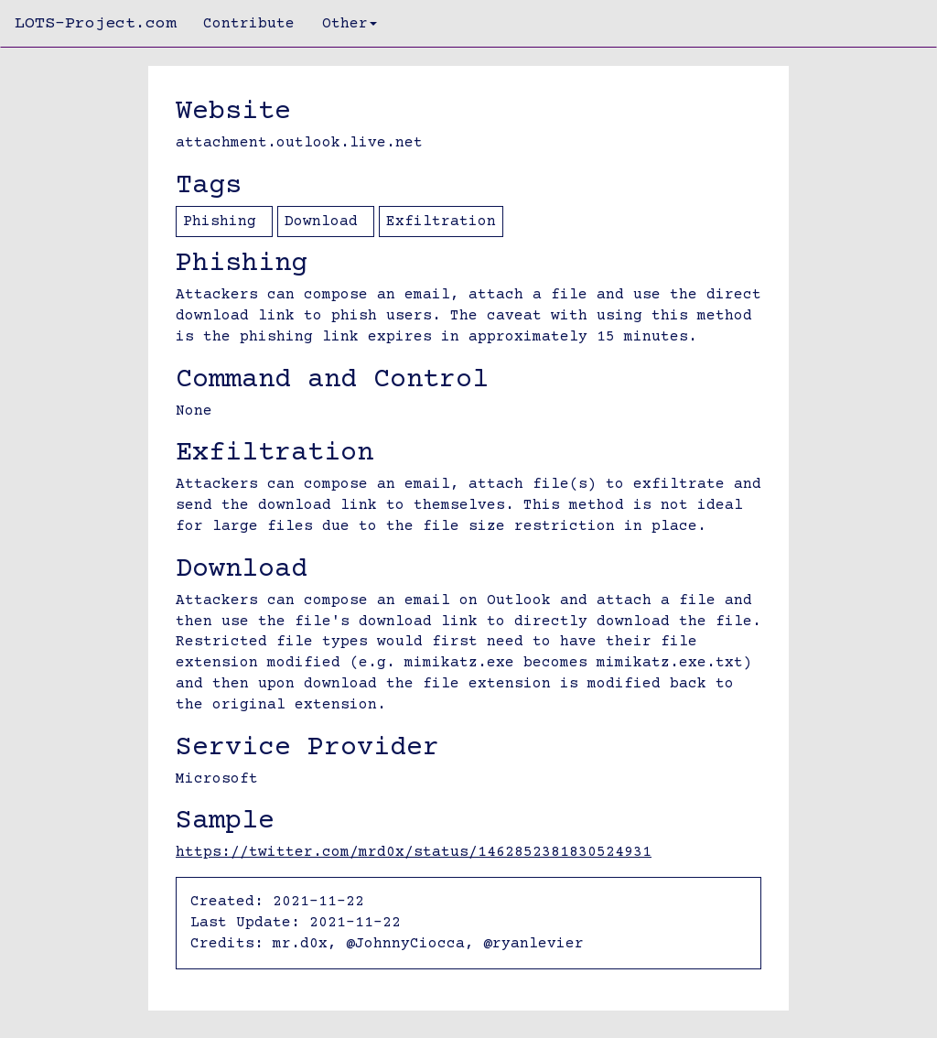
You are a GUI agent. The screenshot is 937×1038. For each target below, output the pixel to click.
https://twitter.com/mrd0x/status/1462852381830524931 (414, 852)
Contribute (249, 24)
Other (349, 24)
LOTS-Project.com (95, 24)
